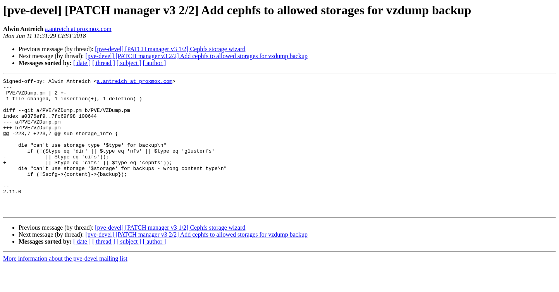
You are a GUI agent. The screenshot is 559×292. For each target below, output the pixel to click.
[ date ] (82, 63)
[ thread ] (103, 63)
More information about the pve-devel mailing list (65, 285)
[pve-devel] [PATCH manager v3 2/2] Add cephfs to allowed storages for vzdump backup (196, 56)
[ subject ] (129, 63)
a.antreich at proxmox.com (78, 29)
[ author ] (154, 63)
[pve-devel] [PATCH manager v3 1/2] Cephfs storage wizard (170, 49)
